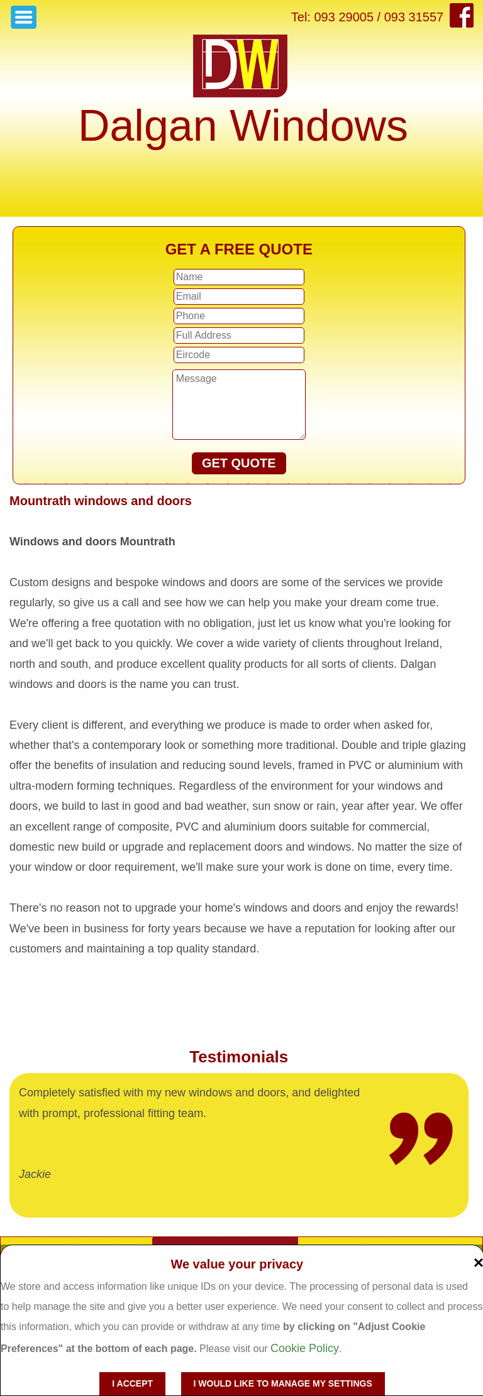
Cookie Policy (304, 1348)
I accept (132, 1383)
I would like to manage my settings (283, 1383)
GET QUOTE (239, 463)
